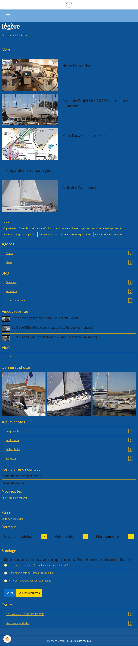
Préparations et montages (28, 170)
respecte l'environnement (109, 234)
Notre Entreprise (76, 65)
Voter (9, 593)
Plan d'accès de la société (84, 135)
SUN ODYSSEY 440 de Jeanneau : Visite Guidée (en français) (52, 327)
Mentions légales (56, 640)
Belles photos (69, 449)
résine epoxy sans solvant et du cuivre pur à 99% (65, 234)
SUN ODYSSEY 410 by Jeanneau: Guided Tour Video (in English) (54, 337)
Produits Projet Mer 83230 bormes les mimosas (95, 103)
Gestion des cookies (80, 640)
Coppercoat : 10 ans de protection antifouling (27, 228)
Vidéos (9, 356)
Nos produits (69, 431)
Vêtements (64, 536)
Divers (69, 262)
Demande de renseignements (21, 476)
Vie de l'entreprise (69, 300)
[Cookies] (7, 639)
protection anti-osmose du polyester (102, 228)
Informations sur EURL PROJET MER (69, 614)
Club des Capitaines (79, 187)
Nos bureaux (69, 440)
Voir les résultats (29, 593)
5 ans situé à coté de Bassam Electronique (31, 572)
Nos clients (69, 291)
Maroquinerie (107, 536)
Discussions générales (69, 623)
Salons (69, 253)
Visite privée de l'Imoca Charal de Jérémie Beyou (45, 318)
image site (69, 458)
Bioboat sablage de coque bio (19, 234)
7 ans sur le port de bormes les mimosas (30, 580)
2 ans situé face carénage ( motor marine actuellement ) (38, 565)
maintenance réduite (67, 228)
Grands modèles (18, 536)
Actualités (69, 282)
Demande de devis (14, 483)
